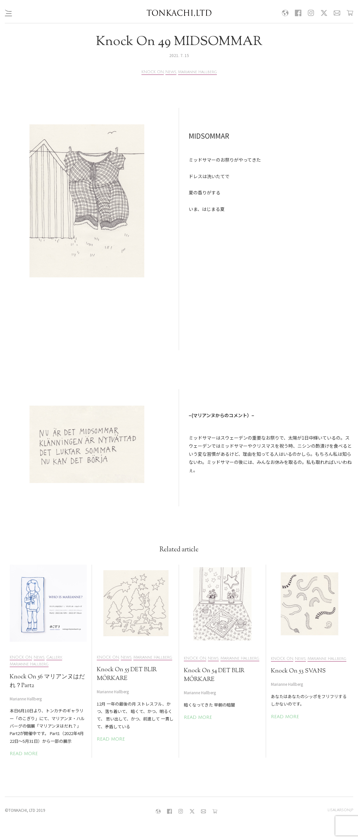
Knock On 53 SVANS (298, 671)
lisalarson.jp (340, 810)
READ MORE (24, 753)
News (170, 72)
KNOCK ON (152, 72)
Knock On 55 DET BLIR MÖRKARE (127, 674)
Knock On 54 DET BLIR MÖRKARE (214, 675)
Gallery (54, 657)
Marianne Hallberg (197, 72)
